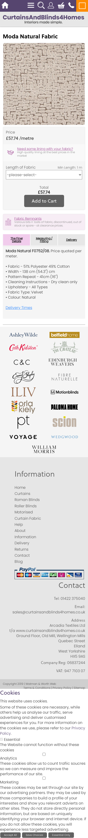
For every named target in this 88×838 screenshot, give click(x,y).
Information (35, 473)
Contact (71, 585)
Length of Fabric (21, 167)
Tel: (57, 598)
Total (44, 187)
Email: (80, 606)
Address (78, 620)
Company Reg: (53, 662)
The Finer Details (17, 239)
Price (10, 132)
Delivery (71, 240)
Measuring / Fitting (44, 239)
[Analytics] (44, 754)
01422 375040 (73, 598)
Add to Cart (44, 200)
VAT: (59, 670)
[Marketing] (44, 778)
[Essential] (1, 739)
